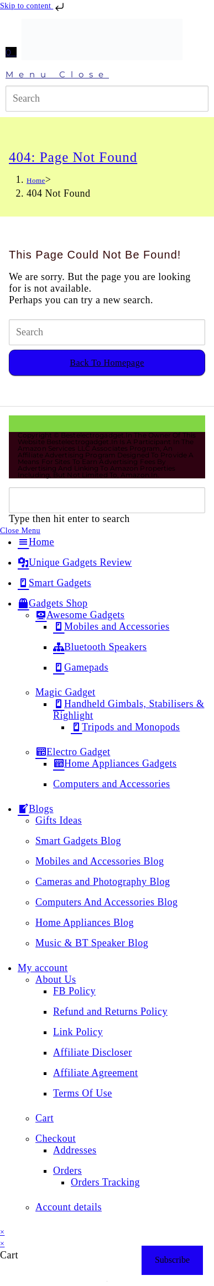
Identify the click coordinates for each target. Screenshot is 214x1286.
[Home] (36, 180)
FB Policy (74, 991)
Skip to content (33, 6)
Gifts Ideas (58, 820)
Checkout (55, 1138)
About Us (55, 979)
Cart (44, 1118)
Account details (68, 1207)
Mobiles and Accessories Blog (99, 861)
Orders (67, 1170)
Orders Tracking (105, 1182)
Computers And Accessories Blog (106, 902)
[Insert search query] (107, 99)
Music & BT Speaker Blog (91, 942)
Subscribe (172, 1259)
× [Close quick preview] (2, 1232)
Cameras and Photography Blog (102, 881)
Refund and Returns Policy (110, 1011)
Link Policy (78, 1031)
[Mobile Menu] (107, 75)
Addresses (75, 1150)
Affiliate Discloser (92, 1052)
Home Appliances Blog (84, 922)
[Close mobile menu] (20, 530)
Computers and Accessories (111, 783)
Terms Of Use (82, 1093)
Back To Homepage (107, 362)
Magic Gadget (65, 692)
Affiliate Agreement (95, 1072)
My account (42, 967)
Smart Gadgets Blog (78, 840)
